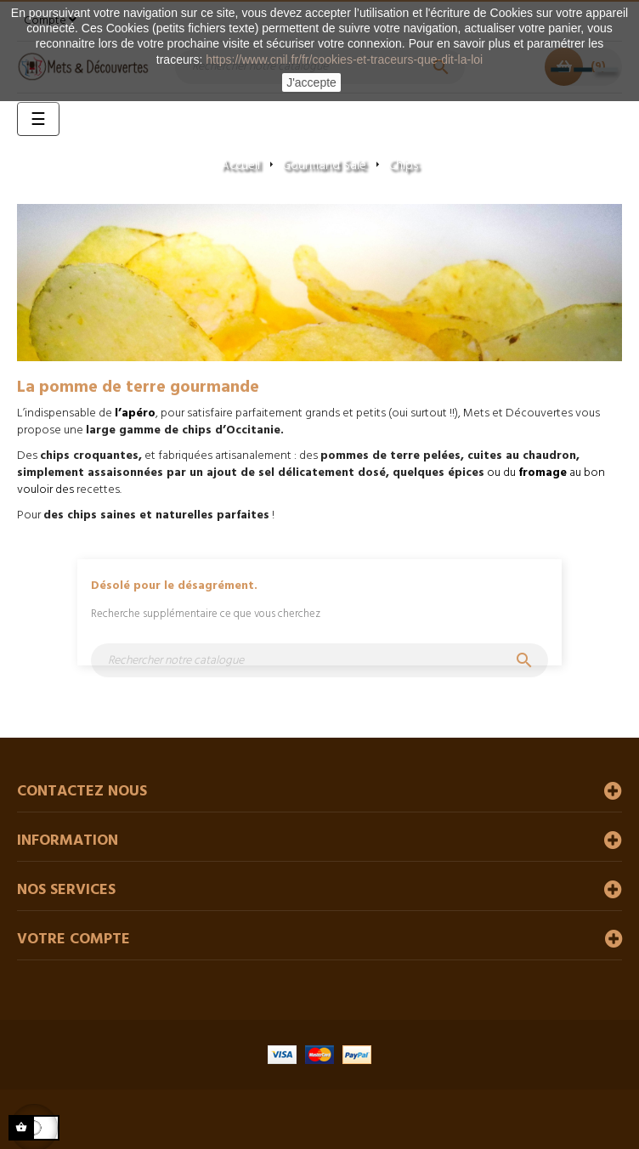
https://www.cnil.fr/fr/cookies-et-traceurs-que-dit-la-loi (344, 59)
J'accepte (311, 82)
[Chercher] (319, 660)
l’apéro (135, 413)
